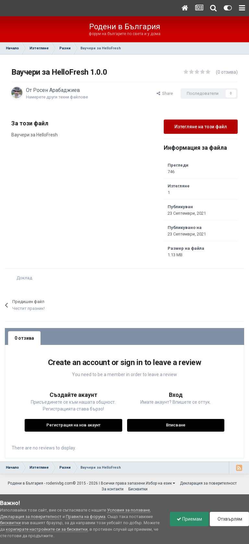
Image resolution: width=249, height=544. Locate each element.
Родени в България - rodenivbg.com (40, 483)
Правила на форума (85, 516)
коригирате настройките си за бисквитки (47, 529)
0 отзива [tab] (24, 338)
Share (165, 93)
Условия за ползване (128, 510)
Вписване (175, 425)
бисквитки (10, 522)
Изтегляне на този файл (200, 126)
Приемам (189, 519)
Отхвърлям (229, 519)
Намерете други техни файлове (57, 97)
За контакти (112, 489)
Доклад (24, 277)
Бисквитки (138, 489)
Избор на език (160, 483)
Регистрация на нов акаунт (73, 425)
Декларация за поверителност (208, 483)
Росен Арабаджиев (56, 90)
